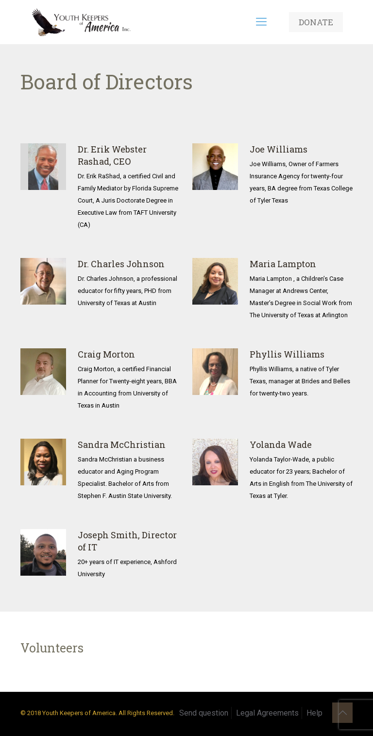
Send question (203, 713)
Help (314, 713)
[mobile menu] (261, 22)
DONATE (316, 22)
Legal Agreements (267, 713)
